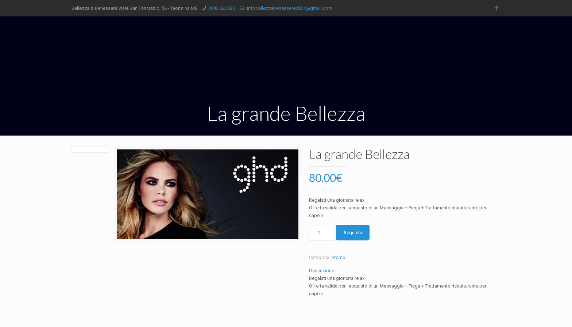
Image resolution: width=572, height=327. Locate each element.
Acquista (352, 232)
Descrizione (321, 270)
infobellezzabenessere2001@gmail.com (289, 8)
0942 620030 (221, 8)
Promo (338, 257)
